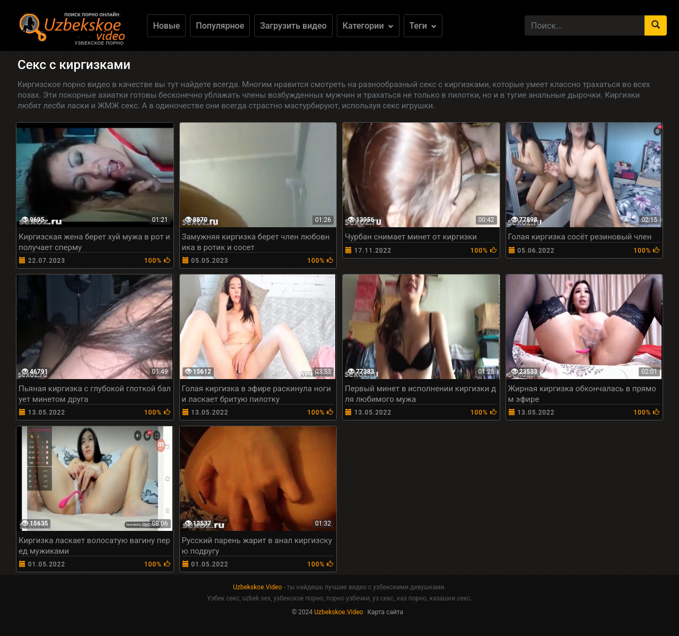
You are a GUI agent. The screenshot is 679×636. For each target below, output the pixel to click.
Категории (368, 26)
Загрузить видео (293, 26)
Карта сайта (385, 612)
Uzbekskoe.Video (257, 587)
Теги (423, 26)
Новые (166, 26)
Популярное (220, 26)
